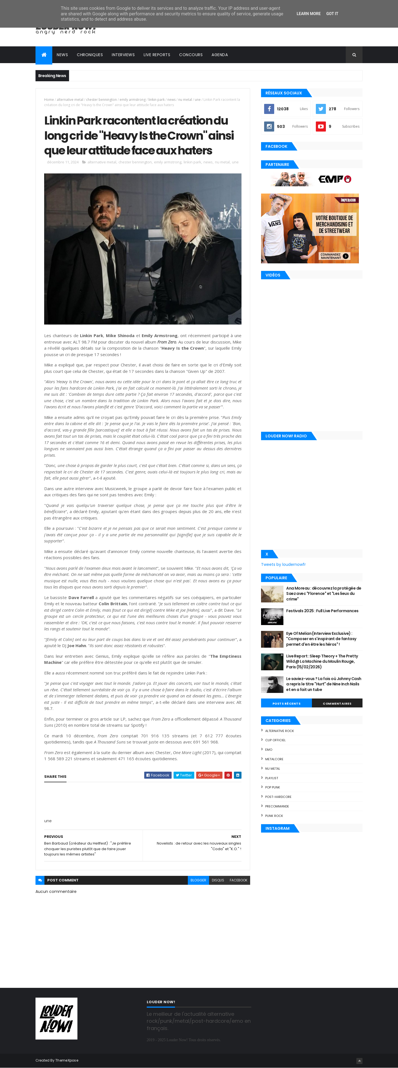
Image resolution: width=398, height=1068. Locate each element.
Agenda (220, 55)
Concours (191, 55)
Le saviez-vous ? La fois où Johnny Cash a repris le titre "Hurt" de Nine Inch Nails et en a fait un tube (323, 684)
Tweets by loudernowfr (283, 564)
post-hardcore (278, 797)
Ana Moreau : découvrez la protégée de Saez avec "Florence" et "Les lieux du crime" (323, 593)
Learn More (309, 13)
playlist (271, 778)
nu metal (185, 99)
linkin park (156, 99)
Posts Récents (287, 703)
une (198, 99)
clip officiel (275, 740)
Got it (332, 13)
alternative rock (279, 731)
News (62, 55)
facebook (238, 880)
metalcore (274, 759)
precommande (277, 806)
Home (49, 99)
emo (268, 749)
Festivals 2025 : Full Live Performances (322, 611)
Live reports (157, 55)
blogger (198, 880)
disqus (218, 880)
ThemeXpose (66, 1060)
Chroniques (90, 55)
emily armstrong (133, 99)
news (171, 99)
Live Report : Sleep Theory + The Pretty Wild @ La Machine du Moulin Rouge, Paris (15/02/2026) (322, 661)
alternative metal (70, 99)
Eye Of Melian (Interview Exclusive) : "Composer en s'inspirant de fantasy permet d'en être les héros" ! (321, 639)
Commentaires (337, 703)
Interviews (123, 55)
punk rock (274, 816)
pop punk (272, 787)
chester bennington (101, 99)
